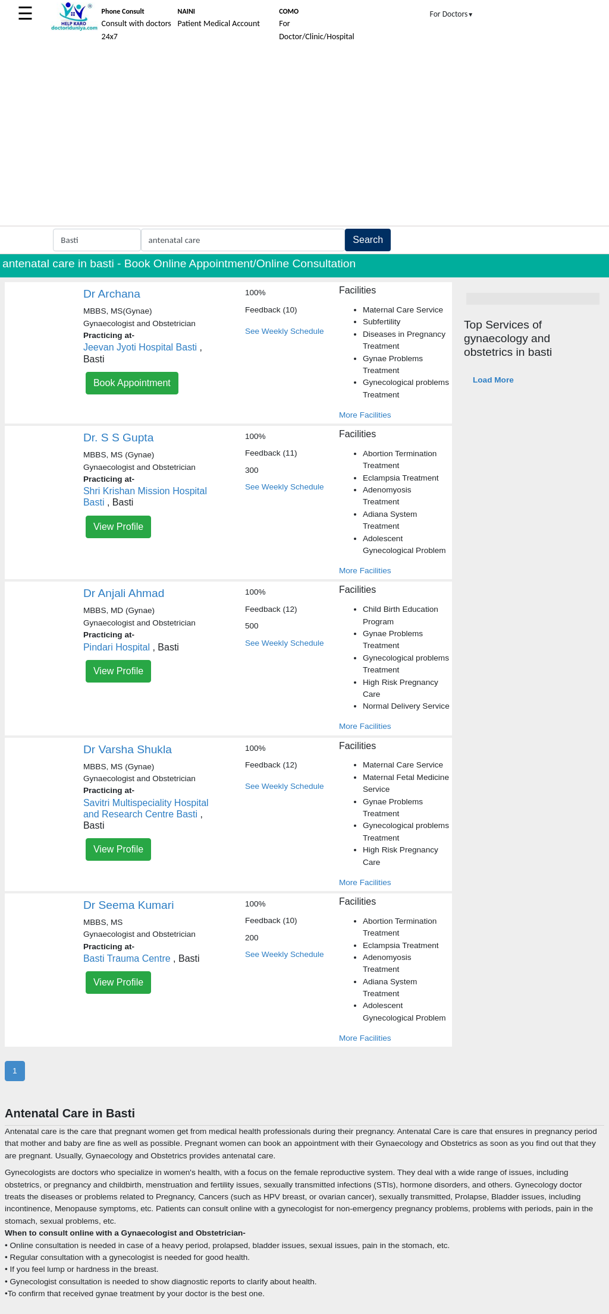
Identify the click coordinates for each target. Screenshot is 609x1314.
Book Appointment (132, 383)
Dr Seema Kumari (128, 905)
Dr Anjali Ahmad (124, 593)
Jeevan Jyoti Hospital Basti (140, 347)
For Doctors (452, 14)
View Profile (118, 527)
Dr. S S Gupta (118, 437)
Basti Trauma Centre (127, 958)
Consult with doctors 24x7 (136, 24)
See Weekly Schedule (284, 331)
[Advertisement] (304, 136)
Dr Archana (111, 294)
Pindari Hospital (116, 647)
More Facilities (365, 414)
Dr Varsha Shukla (127, 749)
